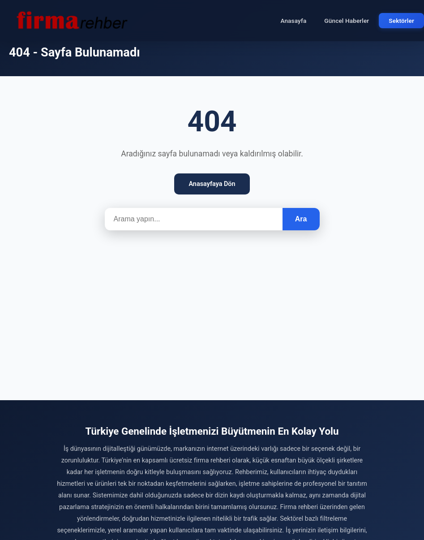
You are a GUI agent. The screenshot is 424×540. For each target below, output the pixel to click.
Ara (301, 219)
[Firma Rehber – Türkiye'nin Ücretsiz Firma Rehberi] (71, 20)
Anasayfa (293, 20)
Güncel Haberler (346, 20)
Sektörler (401, 20)
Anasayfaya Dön (211, 184)
